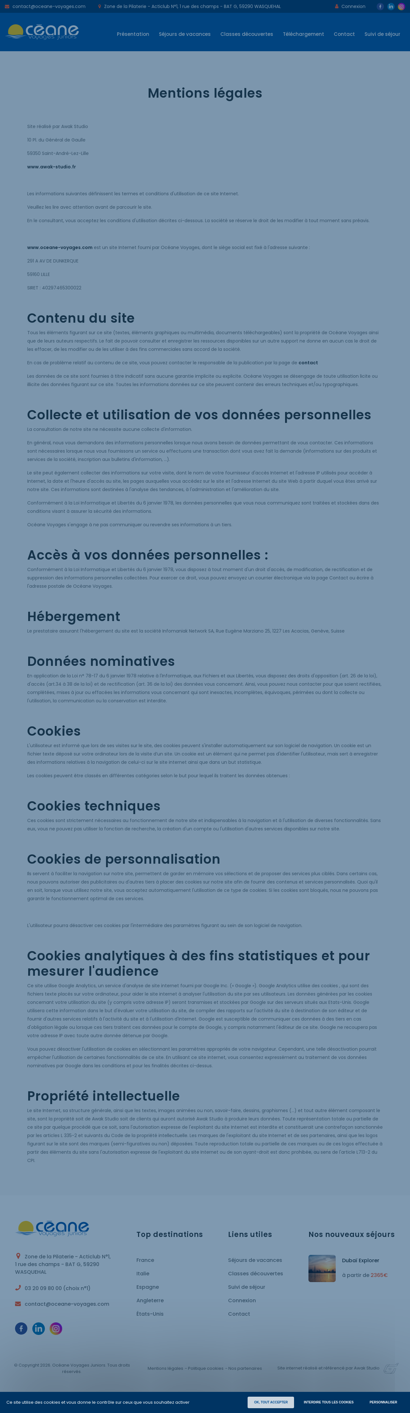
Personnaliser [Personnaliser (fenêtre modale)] (383, 1402)
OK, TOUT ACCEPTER (271, 1402)
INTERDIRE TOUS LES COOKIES (328, 1402)
